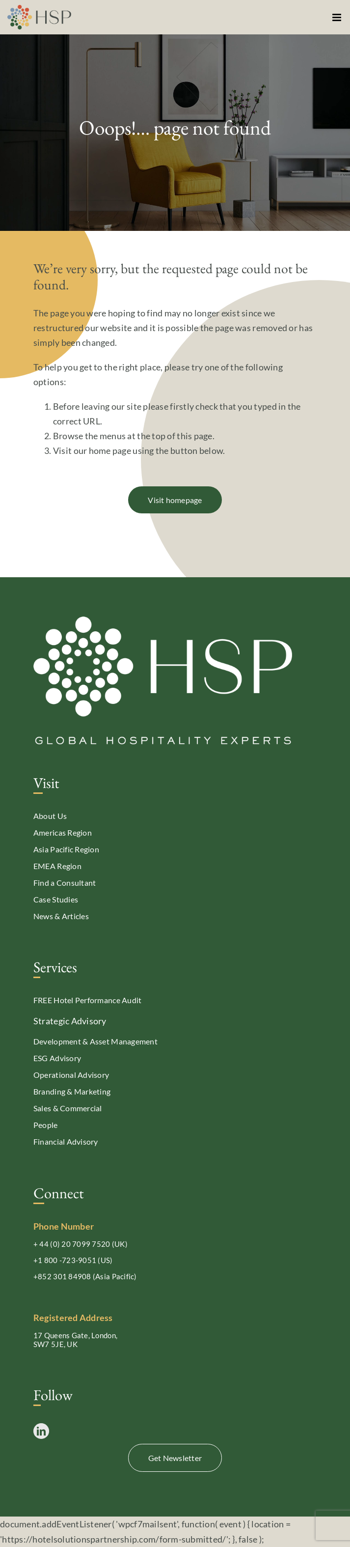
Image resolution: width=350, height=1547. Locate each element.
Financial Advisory (65, 1141)
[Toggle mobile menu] (337, 17)
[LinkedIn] (41, 1431)
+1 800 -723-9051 (64, 1260)
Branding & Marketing (71, 1091)
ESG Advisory (57, 1058)
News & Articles (61, 916)
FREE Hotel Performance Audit (87, 1000)
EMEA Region (57, 866)
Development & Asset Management (95, 1041)
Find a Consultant (64, 882)
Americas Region (62, 832)
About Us (50, 815)
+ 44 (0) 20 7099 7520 (71, 1243)
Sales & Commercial (67, 1108)
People (45, 1124)
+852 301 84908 (62, 1276)
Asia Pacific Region (66, 849)
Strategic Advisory (70, 1020)
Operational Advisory (71, 1074)
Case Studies (55, 899)
